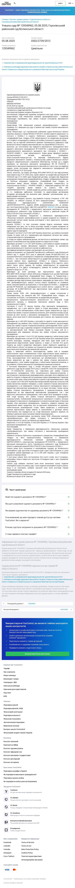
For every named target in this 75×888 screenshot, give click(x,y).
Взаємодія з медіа (11, 679)
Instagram (7, 853)
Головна (5, 19)
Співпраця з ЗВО (10, 682)
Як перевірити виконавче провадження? (20, 774)
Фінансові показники (12, 719)
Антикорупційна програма (32, 860)
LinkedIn (7, 846)
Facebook (7, 842)
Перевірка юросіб (11, 705)
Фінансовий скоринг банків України (18, 733)
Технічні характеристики (31, 856)
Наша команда (10, 675)
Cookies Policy (27, 853)
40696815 (51, 207)
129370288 (64, 609)
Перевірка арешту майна (14, 778)
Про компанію (9, 672)
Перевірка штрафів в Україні (15, 771)
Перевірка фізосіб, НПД (13, 708)
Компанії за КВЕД (11, 745)
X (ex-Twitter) (9, 856)
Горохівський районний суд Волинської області (20, 22)
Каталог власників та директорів (17, 755)
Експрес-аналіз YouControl (14, 729)
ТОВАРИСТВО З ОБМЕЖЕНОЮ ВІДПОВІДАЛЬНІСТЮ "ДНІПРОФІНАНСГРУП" (33, 63)
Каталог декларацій (12, 759)
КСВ (5, 696)
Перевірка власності (12, 715)
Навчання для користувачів (15, 689)
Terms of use (26, 846)
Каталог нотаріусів (11, 762)
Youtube (7, 849)
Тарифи (7, 668)
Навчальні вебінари (12, 686)
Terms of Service (27, 842)
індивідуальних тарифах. (37, 12)
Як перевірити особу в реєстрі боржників (20, 781)
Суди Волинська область (40, 19)
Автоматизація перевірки (14, 722)
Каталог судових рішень (19, 19)
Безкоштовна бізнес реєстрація (37, 654)
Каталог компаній (11, 741)
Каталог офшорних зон (13, 752)
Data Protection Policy (30, 849)
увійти (60, 3)
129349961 (32, 604)
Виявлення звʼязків (11, 726)
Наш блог (7, 693)
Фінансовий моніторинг (13, 712)
